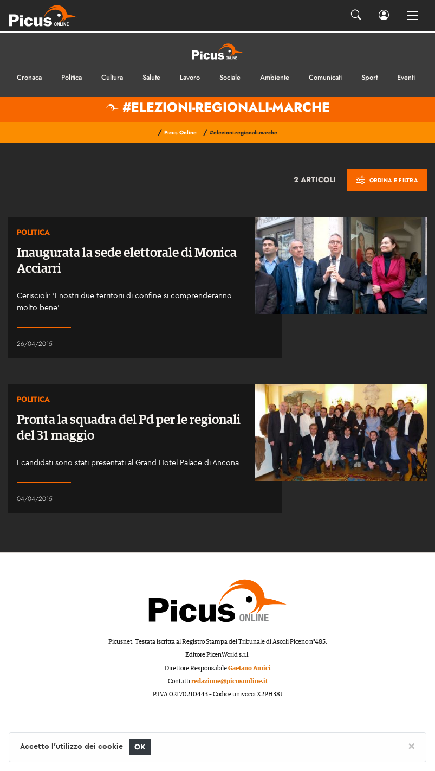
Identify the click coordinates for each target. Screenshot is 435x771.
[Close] (411, 746)
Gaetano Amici (249, 668)
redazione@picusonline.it (229, 681)
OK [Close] (140, 747)
